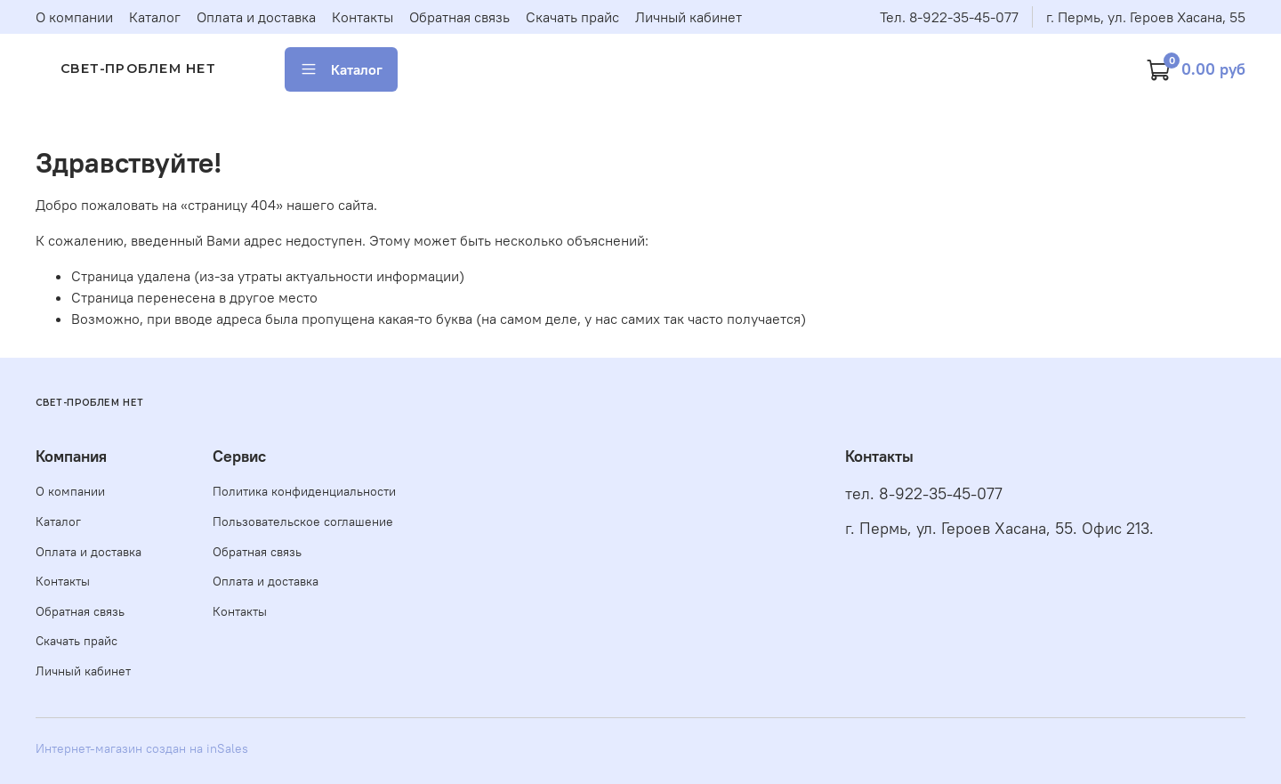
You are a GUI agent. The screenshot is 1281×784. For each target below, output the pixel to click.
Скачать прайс (572, 17)
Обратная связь (459, 17)
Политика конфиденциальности (304, 491)
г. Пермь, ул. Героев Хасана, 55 (1145, 17)
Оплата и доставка (256, 17)
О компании (74, 17)
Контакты (362, 17)
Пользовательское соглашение (303, 521)
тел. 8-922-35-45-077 (924, 494)
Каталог (155, 17)
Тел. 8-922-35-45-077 (949, 17)
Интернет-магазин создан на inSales (142, 748)
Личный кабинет (688, 17)
